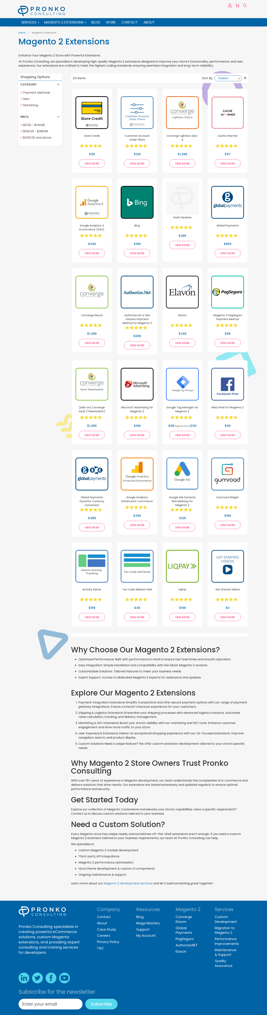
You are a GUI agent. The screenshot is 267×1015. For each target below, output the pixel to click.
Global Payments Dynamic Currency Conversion (92, 501)
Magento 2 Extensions (64, 22)
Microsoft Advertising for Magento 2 (137, 409)
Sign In (230, 5)
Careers (103, 935)
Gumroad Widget (227, 497)
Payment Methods (36, 92)
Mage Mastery (148, 923)
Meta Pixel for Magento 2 (228, 407)
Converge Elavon (92, 315)
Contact (129, 22)
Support (143, 929)
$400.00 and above (37, 137)
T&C (100, 948)
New (26, 99)
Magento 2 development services (128, 883)
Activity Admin (92, 589)
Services (29, 22)
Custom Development (226, 919)
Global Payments (228, 225)
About (149, 22)
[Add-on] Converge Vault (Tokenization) (92, 409)
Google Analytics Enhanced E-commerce (137, 499)
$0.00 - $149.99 (34, 125)
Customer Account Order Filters (137, 138)
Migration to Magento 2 (225, 930)
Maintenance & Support (225, 952)
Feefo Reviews (182, 217)
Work (111, 22)
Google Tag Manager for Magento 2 (182, 409)
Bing (137, 225)
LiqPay (182, 589)
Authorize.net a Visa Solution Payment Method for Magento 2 (137, 319)
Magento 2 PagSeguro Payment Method (227, 317)
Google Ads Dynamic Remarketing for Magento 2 (182, 501)
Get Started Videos (227, 589)
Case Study (106, 929)
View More (92, 163)
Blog (95, 22)
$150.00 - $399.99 (35, 131)
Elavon (182, 315)
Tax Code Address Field (137, 589)
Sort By (207, 78)
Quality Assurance (223, 963)
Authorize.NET (187, 945)
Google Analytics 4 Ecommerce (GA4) (91, 227)
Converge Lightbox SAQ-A (182, 138)
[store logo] (41, 11)
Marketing (30, 105)
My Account (146, 935)
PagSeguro (185, 939)
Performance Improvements (227, 941)
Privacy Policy (108, 942)
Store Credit (92, 136)
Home (22, 32)
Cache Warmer (228, 136)
